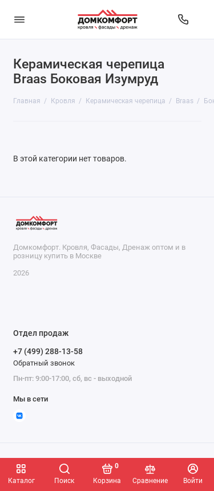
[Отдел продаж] (183, 19)
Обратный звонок (44, 363)
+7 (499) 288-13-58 (48, 351)
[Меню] (19, 19)
